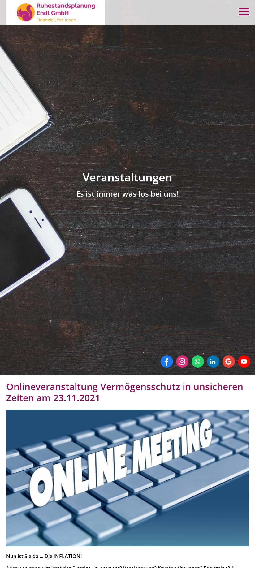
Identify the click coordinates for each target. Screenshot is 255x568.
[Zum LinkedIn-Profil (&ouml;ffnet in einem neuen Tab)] (213, 361)
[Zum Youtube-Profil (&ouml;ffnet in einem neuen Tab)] (244, 361)
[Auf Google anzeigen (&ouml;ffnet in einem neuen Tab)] (229, 361)
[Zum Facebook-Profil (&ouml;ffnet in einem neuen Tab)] (167, 361)
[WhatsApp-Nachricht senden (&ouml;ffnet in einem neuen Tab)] (198, 361)
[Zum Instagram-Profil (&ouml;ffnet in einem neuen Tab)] (182, 361)
